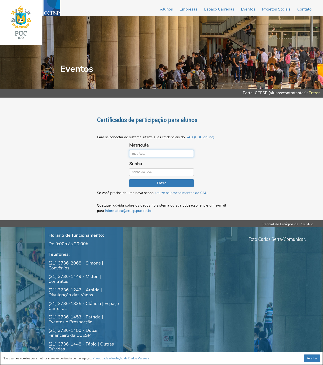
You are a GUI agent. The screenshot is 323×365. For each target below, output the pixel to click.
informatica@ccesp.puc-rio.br (128, 210)
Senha (135, 164)
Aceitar (312, 358)
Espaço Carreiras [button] (219, 9)
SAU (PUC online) (200, 137)
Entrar (314, 93)
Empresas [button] (188, 9)
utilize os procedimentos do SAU (181, 192)
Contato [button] (304, 9)
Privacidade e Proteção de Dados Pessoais (121, 358)
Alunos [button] (166, 9)
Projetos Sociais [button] (276, 9)
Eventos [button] (248, 9)
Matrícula (139, 145)
